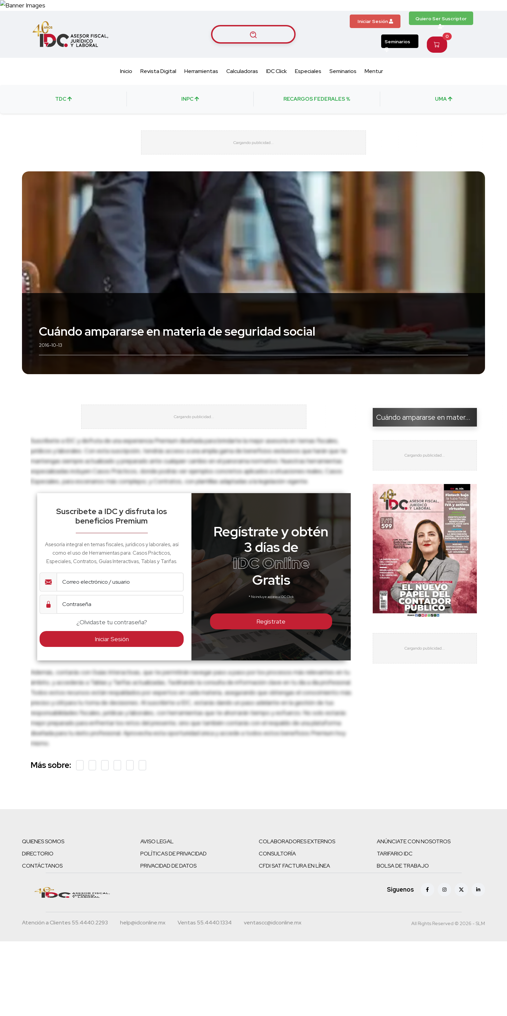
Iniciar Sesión (375, 47)
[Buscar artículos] (253, 59)
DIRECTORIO (37, 891)
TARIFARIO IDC (395, 891)
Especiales (308, 96)
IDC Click (276, 96)
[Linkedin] (478, 927)
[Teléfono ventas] (205, 961)
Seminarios (397, 68)
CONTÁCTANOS (42, 903)
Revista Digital (158, 96)
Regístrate (270, 659)
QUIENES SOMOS (43, 879)
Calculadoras (242, 96)
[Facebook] (427, 927)
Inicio (126, 96)
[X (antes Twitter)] (461, 927)
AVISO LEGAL (157, 879)
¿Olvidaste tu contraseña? (111, 660)
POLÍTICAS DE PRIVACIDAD (173, 891)
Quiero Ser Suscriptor (441, 45)
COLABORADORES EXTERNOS (297, 879)
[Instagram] (444, 927)
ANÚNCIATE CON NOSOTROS (414, 879)
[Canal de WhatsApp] (465, 17)
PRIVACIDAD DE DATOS (168, 903)
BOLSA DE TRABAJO (403, 903)
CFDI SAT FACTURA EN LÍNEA (294, 903)
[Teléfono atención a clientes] (65, 961)
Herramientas (201, 96)
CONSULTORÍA (277, 891)
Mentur (374, 96)
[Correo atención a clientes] (142, 961)
